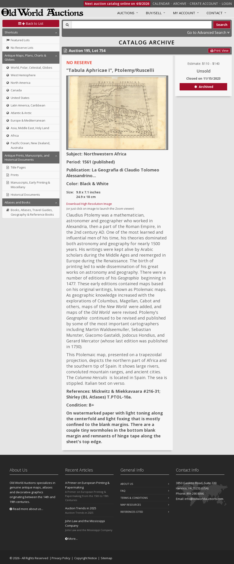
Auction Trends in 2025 (80, 508)
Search (221, 24)
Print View (219, 50)
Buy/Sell (154, 13)
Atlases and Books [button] (17, 202)
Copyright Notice (85, 558)
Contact (215, 13)
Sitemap (106, 558)
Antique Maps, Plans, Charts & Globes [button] (25, 57)
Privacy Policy (61, 558)
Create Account (204, 3)
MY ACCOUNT (184, 13)
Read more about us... (26, 509)
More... (71, 539)
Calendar (161, 3)
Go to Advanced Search (208, 32)
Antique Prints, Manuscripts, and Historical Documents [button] (27, 157)
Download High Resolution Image (89, 204)
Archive (179, 3)
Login (227, 3)
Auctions (125, 13)
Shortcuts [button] (11, 32)
